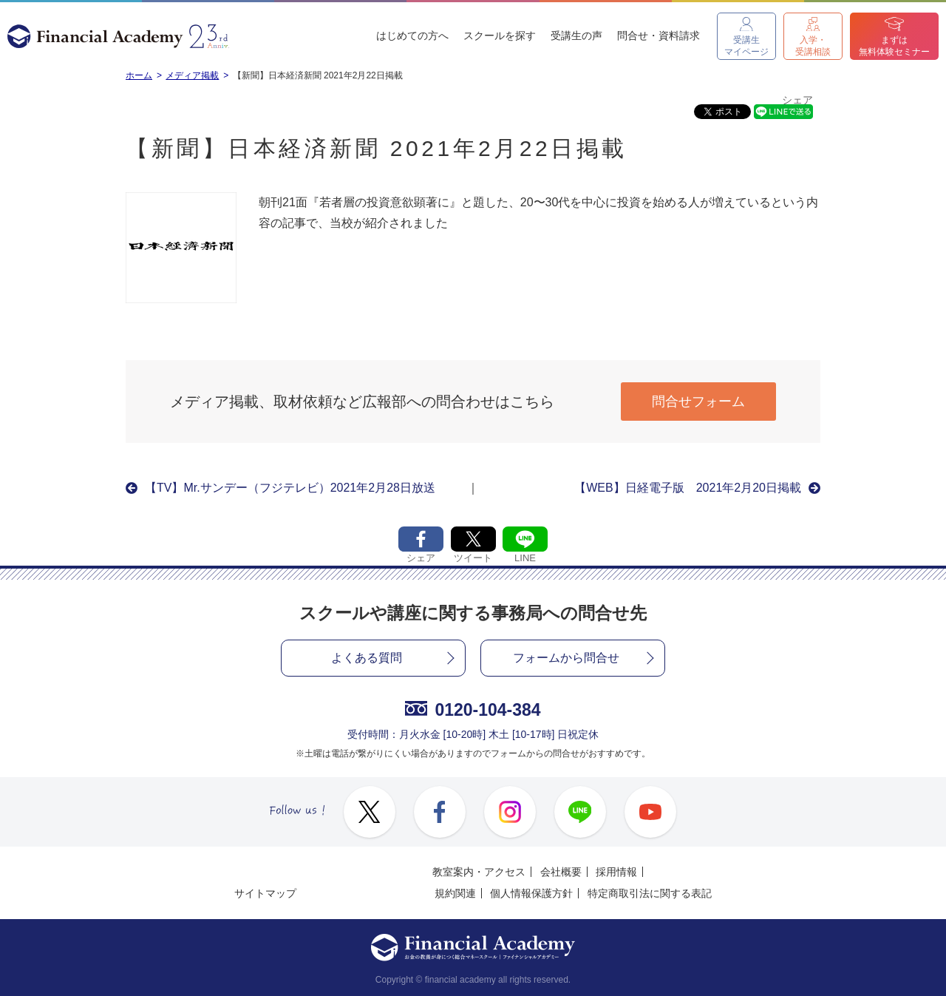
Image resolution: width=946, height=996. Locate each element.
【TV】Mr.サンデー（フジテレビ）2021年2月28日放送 (290, 487)
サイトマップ (265, 893)
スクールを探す (499, 35)
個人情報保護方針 (531, 893)
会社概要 (561, 872)
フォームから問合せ (566, 657)
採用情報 (616, 872)
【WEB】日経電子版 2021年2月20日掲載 (687, 487)
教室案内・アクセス (478, 872)
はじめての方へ (412, 35)
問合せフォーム (698, 401)
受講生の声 (576, 35)
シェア (797, 100)
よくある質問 (366, 657)
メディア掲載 (192, 75)
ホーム (139, 75)
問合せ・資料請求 (658, 35)
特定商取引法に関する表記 (650, 893)
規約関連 (455, 893)
